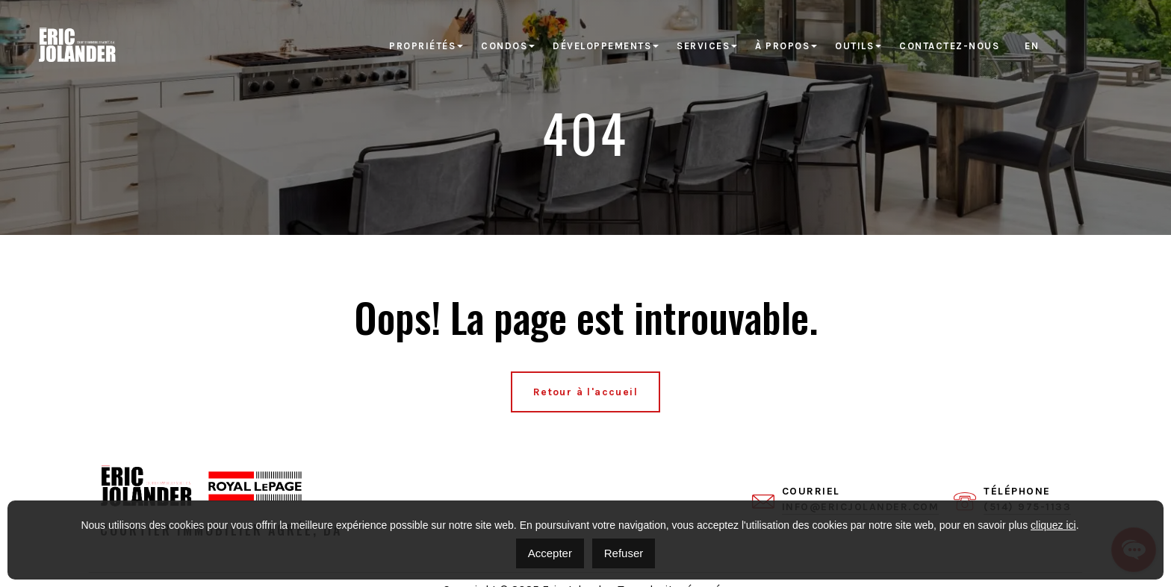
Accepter (550, 553)
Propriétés (422, 45)
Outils (854, 45)
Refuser (624, 553)
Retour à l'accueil (585, 392)
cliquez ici (1053, 525)
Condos (504, 45)
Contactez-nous (949, 45)
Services (703, 45)
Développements (602, 45)
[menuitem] (1032, 46)
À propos (782, 45)
